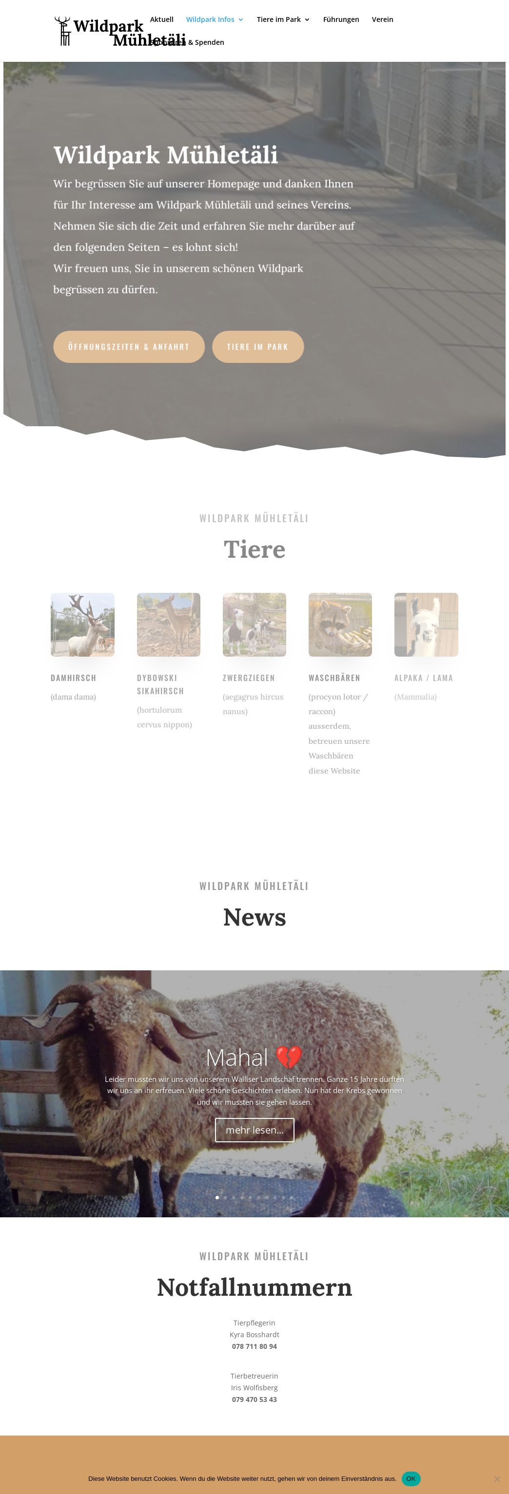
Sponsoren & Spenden (187, 43)
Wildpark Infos (210, 20)
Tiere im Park (279, 20)
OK (411, 1478)
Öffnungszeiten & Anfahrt (131, 344)
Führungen (341, 20)
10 (292, 1197)
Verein (382, 20)
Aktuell (162, 20)
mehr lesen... (255, 1129)
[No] (497, 1479)
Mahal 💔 (254, 1057)
